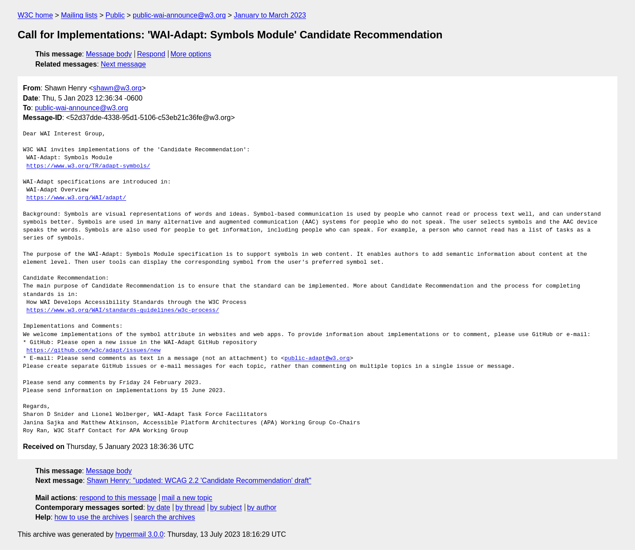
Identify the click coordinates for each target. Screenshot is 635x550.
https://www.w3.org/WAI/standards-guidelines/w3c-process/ (122, 310)
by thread (190, 507)
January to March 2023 (270, 15)
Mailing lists (79, 15)
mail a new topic (187, 497)
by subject (226, 507)
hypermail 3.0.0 (139, 534)
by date (158, 507)
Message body (109, 54)
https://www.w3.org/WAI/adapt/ (76, 198)
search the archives (164, 517)
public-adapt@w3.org (317, 359)
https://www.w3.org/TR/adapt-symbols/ (88, 166)
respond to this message (117, 497)
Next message (123, 64)
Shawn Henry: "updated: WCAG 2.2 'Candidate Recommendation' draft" (199, 480)
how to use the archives (92, 517)
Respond (151, 54)
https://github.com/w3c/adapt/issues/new (93, 351)
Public (115, 15)
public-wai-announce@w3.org (179, 15)
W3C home (35, 15)
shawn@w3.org (117, 88)
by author (261, 507)
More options (191, 54)
